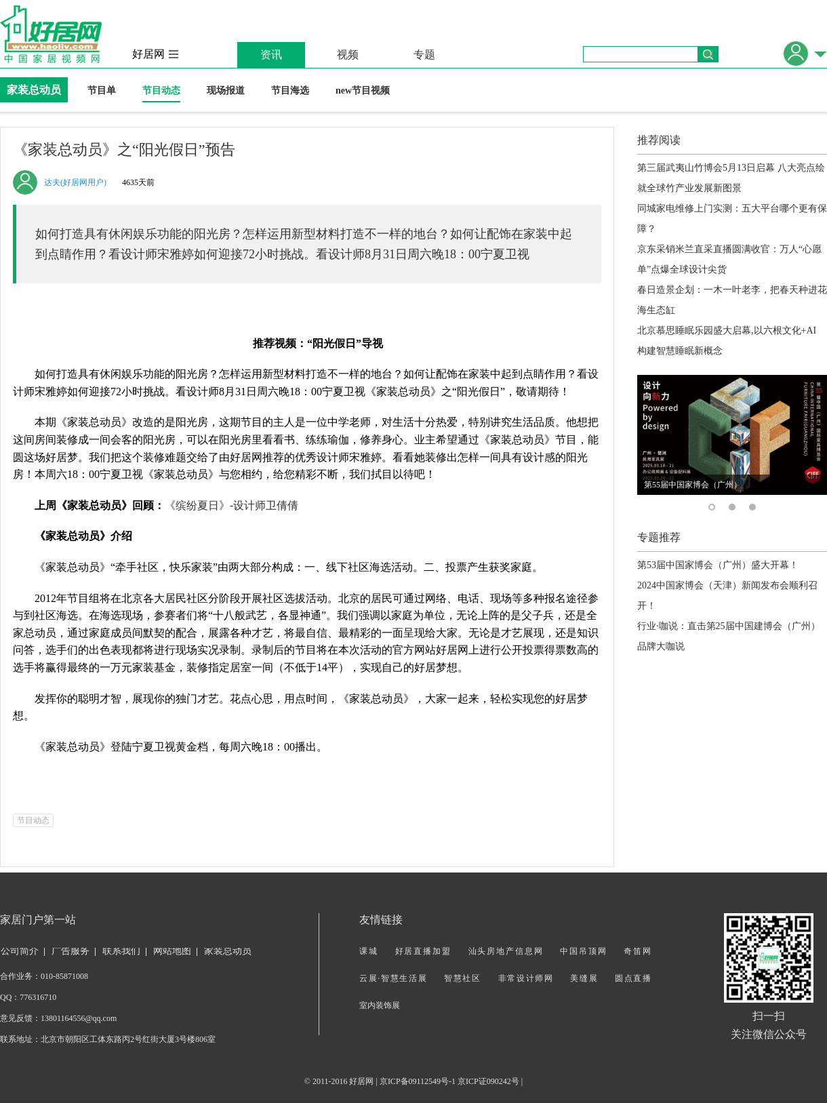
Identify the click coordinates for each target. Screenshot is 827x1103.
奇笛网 (637, 951)
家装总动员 (34, 90)
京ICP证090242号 (488, 1081)
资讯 (271, 54)
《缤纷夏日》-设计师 (231, 505)
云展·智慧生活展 (393, 978)
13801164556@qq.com (79, 1018)
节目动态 (161, 90)
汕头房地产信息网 (506, 951)
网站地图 (172, 951)
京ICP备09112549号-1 (418, 1081)
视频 (348, 54)
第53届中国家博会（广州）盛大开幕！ (718, 565)
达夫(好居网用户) (75, 182)
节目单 (101, 90)
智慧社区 (462, 978)
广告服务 (70, 951)
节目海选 (290, 90)
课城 (368, 951)
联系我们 (121, 951)
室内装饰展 (379, 1005)
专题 (424, 54)
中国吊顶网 (583, 951)
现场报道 (226, 90)
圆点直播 (633, 978)
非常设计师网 (526, 978)
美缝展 (584, 978)
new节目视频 (363, 90)
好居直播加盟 (423, 951)
